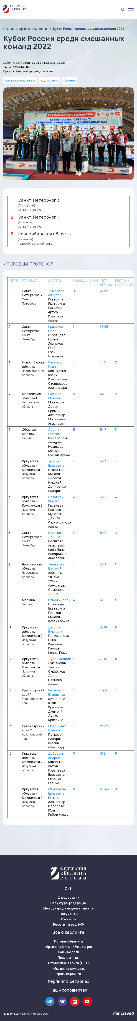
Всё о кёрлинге (68, 932)
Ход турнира (49, 80)
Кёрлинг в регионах (68, 981)
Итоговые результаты (20, 80)
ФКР (68, 888)
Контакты (68, 919)
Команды (70, 80)
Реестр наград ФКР (68, 924)
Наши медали (68, 952)
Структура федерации (68, 903)
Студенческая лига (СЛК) (68, 963)
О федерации (68, 897)
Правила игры (68, 957)
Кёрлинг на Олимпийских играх (68, 946)
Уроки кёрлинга (68, 973)
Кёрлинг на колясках (68, 968)
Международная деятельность (68, 908)
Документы (68, 914)
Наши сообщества (69, 990)
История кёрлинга (68, 941)
